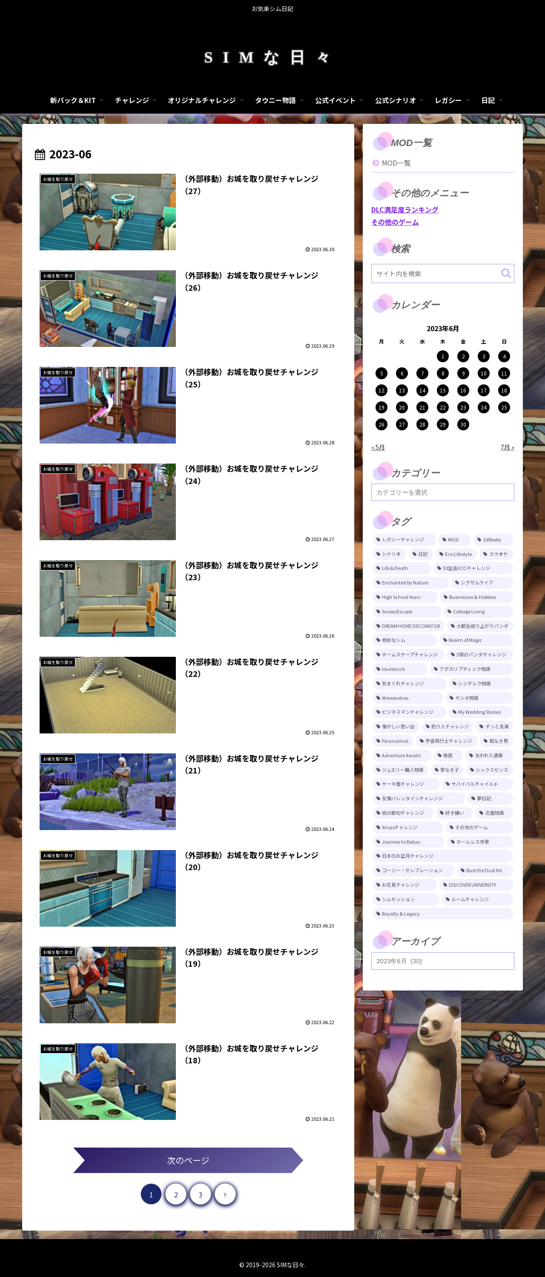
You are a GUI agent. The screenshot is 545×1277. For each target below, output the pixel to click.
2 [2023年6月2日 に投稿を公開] (463, 356)
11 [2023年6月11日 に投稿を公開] (504, 373)
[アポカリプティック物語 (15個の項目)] (471, 669)
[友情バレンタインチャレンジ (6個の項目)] (419, 799)
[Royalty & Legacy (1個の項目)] (443, 914)
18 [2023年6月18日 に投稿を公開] (504, 390)
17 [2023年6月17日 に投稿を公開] (484, 390)
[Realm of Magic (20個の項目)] (476, 640)
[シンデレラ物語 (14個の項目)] (481, 684)
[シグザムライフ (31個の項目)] (482, 583)
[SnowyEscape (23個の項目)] (407, 612)
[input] (442, 273)
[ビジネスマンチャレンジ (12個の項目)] (409, 712)
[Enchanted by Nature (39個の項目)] (411, 583)
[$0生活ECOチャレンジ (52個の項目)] (473, 568)
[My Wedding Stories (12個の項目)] (481, 712)
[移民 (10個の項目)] (448, 756)
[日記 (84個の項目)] (421, 554)
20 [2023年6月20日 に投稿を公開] (402, 407)
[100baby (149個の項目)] (493, 540)
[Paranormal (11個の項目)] (393, 741)
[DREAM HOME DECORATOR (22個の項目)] (409, 626)
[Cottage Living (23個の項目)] (478, 612)
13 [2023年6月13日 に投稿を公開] (402, 390)
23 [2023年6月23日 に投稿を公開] (463, 407)
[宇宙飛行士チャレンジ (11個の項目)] (446, 741)
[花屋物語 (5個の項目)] (494, 813)
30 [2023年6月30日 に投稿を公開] (463, 424)
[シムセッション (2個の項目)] (406, 899)
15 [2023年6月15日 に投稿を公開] (443, 390)
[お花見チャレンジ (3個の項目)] (405, 885)
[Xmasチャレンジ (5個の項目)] (408, 827)
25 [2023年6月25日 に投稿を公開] (504, 407)
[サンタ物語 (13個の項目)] (479, 698)
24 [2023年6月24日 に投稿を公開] (484, 407)
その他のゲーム (395, 222)
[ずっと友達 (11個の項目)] (494, 727)
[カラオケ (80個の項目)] (496, 554)
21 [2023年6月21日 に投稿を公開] (422, 407)
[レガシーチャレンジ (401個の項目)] (404, 540)
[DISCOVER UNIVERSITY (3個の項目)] (476, 885)
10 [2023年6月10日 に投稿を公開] (484, 373)
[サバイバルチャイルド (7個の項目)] (477, 784)
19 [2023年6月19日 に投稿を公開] (381, 407)
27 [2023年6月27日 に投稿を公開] (402, 424)
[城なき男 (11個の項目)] (496, 741)
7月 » (507, 446)
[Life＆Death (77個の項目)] (402, 568)
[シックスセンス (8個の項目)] (489, 770)
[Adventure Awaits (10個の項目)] (402, 756)
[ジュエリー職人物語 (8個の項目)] (400, 770)
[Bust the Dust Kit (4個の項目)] (485, 870)
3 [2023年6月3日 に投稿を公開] (483, 356)
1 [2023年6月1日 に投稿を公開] (443, 356)
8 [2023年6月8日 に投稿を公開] (443, 373)
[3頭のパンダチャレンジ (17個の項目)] (480, 655)
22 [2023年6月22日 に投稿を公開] (443, 407)
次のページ (188, 1160)
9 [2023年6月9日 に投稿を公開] (463, 373)
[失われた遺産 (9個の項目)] (489, 756)
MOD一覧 (396, 162)
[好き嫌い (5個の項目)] (454, 813)
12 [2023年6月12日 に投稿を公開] (381, 390)
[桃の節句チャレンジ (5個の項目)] (403, 813)
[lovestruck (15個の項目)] (400, 669)
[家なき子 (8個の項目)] (447, 770)
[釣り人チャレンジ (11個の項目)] (447, 727)
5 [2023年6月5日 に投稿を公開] (381, 373)
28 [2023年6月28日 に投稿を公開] (422, 424)
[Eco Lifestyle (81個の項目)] (456, 554)
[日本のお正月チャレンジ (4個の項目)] (443, 856)
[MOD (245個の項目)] (455, 540)
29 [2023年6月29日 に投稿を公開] (443, 424)
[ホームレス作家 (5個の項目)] (480, 842)
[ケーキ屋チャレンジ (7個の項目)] (406, 784)
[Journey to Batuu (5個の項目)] (409, 842)
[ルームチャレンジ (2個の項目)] (477, 899)
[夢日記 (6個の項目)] (490, 799)
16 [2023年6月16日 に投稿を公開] (463, 390)
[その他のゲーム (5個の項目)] (479, 827)
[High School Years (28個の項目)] (405, 597)
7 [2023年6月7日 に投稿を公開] (422, 373)
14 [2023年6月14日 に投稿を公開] (422, 390)
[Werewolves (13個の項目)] (408, 698)
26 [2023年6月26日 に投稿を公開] (381, 424)
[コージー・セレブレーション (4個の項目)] (413, 870)
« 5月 (378, 446)
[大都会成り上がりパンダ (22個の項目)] (480, 626)
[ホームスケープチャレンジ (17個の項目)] (409, 655)
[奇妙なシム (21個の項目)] (405, 640)
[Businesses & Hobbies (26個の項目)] (476, 597)
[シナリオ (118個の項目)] (389, 554)
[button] (506, 273)
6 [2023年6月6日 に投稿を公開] (402, 373)
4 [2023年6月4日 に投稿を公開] (504, 356)
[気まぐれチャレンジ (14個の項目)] (409, 684)
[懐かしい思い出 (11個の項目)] (396, 727)
